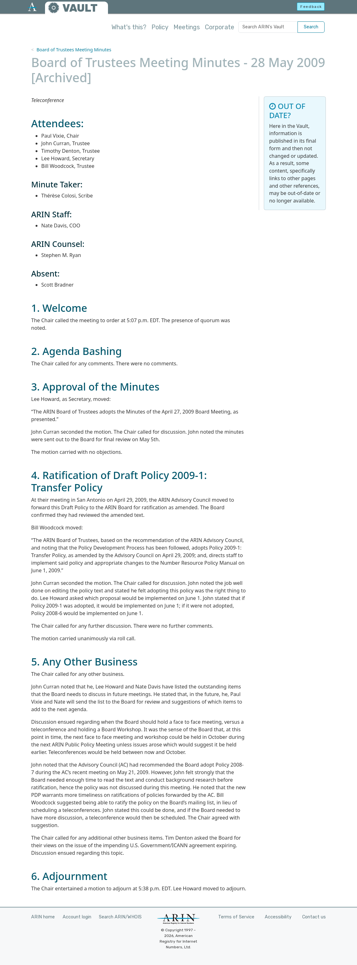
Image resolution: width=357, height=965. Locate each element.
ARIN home (43, 917)
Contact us (314, 917)
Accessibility (278, 917)
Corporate (219, 27)
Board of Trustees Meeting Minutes (74, 50)
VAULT (80, 8)
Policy (159, 27)
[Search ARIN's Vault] (268, 27)
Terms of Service (236, 917)
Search (311, 27)
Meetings (186, 27)
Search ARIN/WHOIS (120, 917)
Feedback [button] (311, 6)
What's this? (128, 27)
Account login (77, 917)
